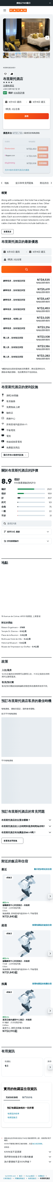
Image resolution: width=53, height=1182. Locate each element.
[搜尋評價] (28, 523)
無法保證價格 (37, 1144)
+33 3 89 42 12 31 (11, 89)
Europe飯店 (30, 1176)
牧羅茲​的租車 (13, 1113)
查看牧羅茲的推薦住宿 (42, 983)
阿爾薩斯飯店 (20, 1178)
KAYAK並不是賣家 (28, 1152)
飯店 (20, 1176)
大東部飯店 (7, 1178)
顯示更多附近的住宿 (43, 869)
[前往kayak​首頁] (18, 10)
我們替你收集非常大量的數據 (28, 1156)
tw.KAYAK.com (10, 1176)
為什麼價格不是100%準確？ (28, 1161)
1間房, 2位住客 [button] (12, 109)
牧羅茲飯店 (12, 1117)
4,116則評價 (19, 92)
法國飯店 (41, 1176)
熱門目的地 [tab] (27, 1097)
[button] (50, 3)
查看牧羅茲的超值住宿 (42, 925)
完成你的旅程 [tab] (12, 1097)
